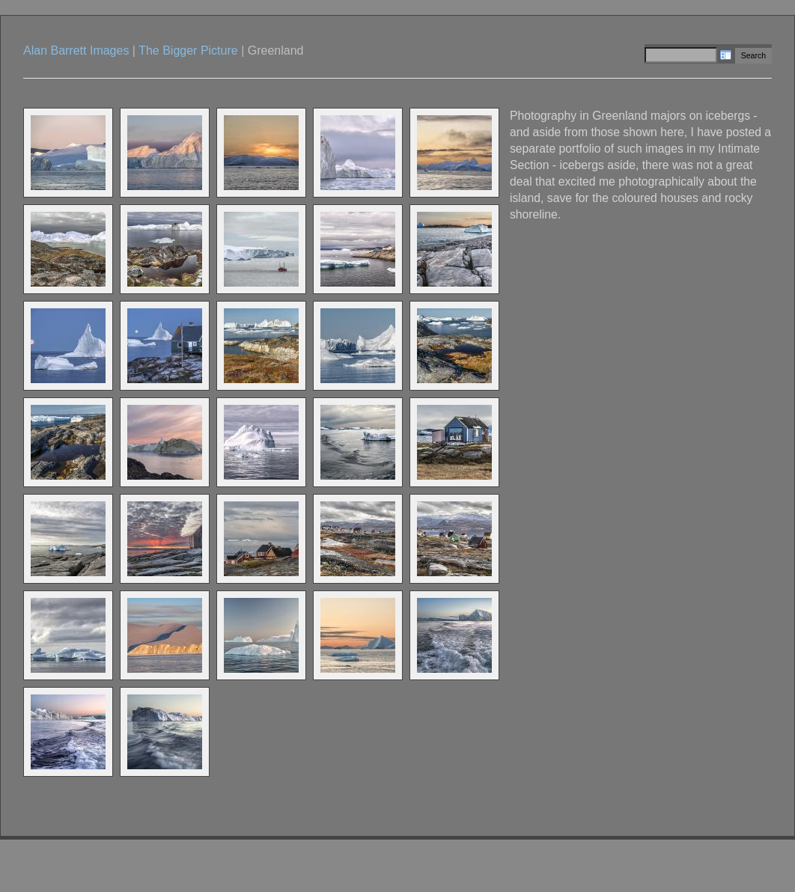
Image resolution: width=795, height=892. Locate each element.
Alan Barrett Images (76, 50)
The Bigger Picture (188, 50)
